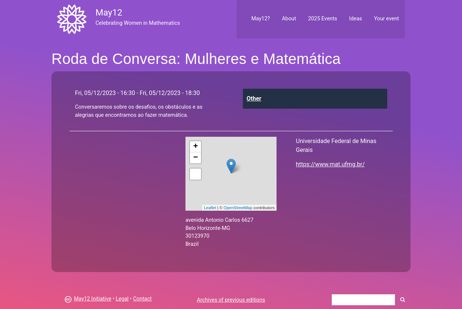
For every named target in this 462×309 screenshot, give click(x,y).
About (289, 19)
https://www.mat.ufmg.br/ (330, 164)
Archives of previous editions (231, 300)
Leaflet (210, 208)
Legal (122, 299)
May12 (109, 12)
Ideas (355, 19)
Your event (386, 19)
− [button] (195, 157)
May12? (260, 19)
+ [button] (195, 146)
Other (254, 98)
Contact (142, 299)
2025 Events (322, 19)
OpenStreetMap (238, 208)
